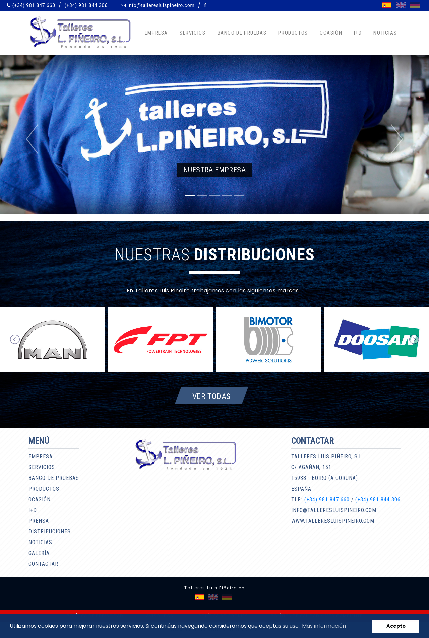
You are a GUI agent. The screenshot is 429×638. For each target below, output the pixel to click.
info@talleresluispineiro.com (160, 5)
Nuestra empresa (214, 170)
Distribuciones (49, 531)
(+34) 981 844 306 (86, 5)
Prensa (38, 521)
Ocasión (331, 33)
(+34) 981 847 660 (33, 5)
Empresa (156, 33)
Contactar (43, 564)
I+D (358, 33)
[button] (32, 139)
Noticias (385, 33)
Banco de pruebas (242, 33)
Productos (293, 33)
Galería (39, 553)
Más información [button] (324, 626)
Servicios (192, 33)
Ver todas (211, 396)
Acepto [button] (396, 626)
